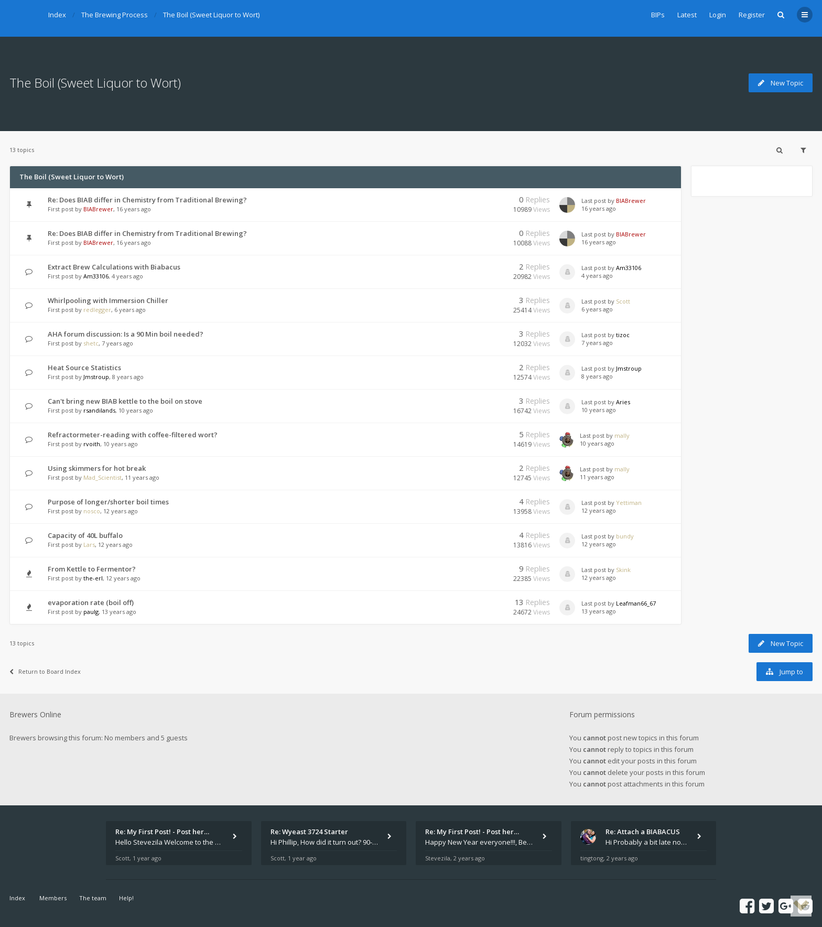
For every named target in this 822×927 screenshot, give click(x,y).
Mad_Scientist (102, 477)
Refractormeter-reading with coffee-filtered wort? (133, 434)
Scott (623, 301)
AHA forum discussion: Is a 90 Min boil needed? (125, 334)
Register (752, 14)
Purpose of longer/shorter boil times (108, 501)
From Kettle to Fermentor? (92, 569)
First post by (65, 209)
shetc (91, 343)
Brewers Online (35, 714)
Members (53, 898)
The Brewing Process (114, 14)
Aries (623, 402)
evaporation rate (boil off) (91, 602)
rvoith (91, 444)
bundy (625, 536)
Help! (126, 898)
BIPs (658, 14)
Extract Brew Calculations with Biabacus (114, 267)
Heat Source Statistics (84, 367)
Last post (594, 200)
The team (92, 898)
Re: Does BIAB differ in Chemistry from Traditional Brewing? (147, 199)
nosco (91, 511)
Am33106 (96, 276)
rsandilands (99, 410)
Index (57, 14)
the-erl (93, 578)
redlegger (97, 310)
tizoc (623, 335)
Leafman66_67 (636, 603)
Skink (623, 570)
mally (622, 435)
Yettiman (629, 502)
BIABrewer (98, 209)
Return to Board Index (45, 671)
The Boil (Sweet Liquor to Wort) (211, 14)
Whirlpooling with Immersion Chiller (108, 300)
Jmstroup (96, 377)
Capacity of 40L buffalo (85, 535)
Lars (89, 544)
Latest (687, 14)
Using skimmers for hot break (97, 468)
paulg (91, 612)
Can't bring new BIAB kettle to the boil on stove (125, 401)
